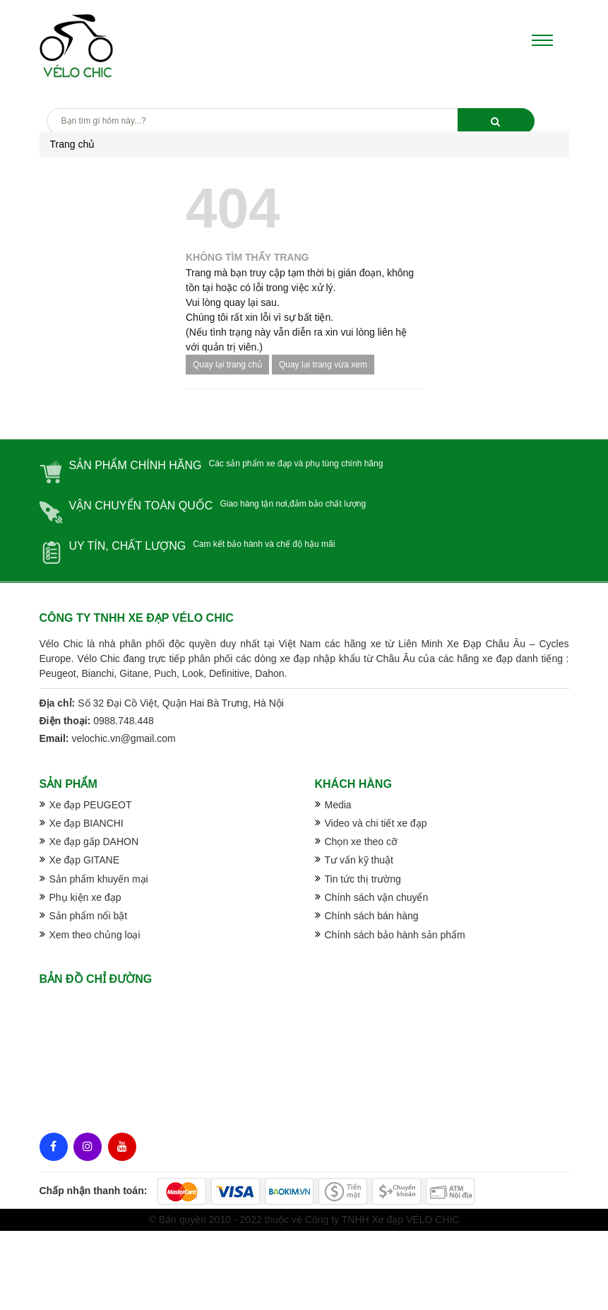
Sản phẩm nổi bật (88, 915)
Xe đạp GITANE (84, 860)
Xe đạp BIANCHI (86, 823)
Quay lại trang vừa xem (323, 365)
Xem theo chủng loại (95, 934)
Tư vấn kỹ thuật (359, 860)
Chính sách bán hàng (372, 915)
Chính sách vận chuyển (377, 897)
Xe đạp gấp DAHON (94, 841)
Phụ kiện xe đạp (85, 897)
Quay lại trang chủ (227, 365)
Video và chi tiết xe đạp (376, 823)
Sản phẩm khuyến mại (98, 879)
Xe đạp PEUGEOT (90, 804)
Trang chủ (72, 144)
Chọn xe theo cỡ (361, 841)
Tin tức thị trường (363, 879)
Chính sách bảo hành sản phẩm (395, 934)
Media (338, 804)
